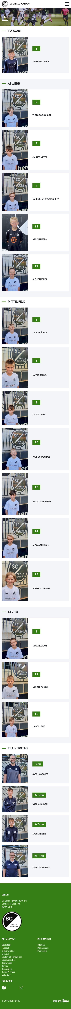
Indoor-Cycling (8, 951)
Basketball (6, 945)
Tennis (5, 966)
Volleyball (6, 975)
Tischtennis (7, 969)
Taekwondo (7, 963)
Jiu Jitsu (5, 954)
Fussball (5, 948)
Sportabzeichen (9, 960)
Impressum (42, 951)
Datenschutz (42, 948)
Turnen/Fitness (8, 972)
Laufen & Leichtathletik (12, 957)
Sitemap (41, 945)
